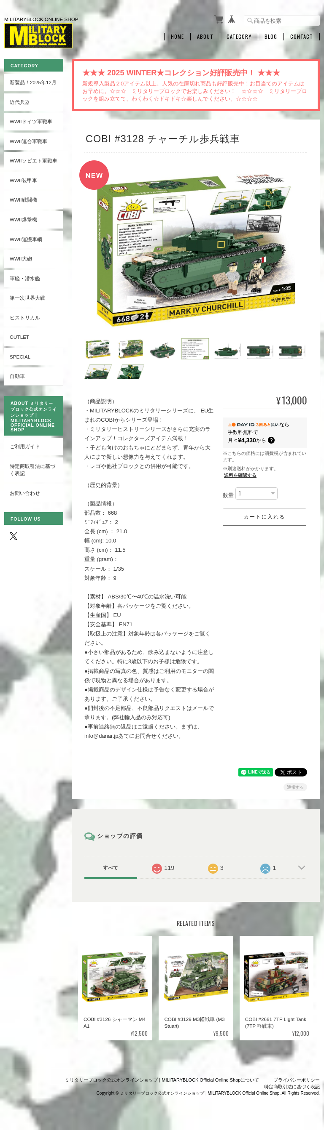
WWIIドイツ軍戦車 (31, 121)
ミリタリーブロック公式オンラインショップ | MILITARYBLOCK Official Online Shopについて (162, 1079)
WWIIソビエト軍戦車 (33, 160)
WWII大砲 (21, 258)
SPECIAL (20, 356)
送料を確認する (240, 475)
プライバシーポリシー (296, 1079)
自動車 (17, 376)
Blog (271, 36)
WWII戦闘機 (23, 199)
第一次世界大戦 (27, 297)
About (205, 36)
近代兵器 (20, 102)
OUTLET (19, 337)
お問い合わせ (25, 493)
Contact (301, 36)
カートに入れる (264, 517)
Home (177, 36)
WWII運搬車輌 (26, 239)
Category (239, 36)
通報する (295, 787)
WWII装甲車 (23, 180)
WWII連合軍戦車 (28, 141)
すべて (110, 868)
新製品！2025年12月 (33, 82)
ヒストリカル (25, 317)
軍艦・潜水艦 (25, 278)
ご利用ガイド (25, 446)
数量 (228, 495)
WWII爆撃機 (23, 219)
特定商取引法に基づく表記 (32, 469)
